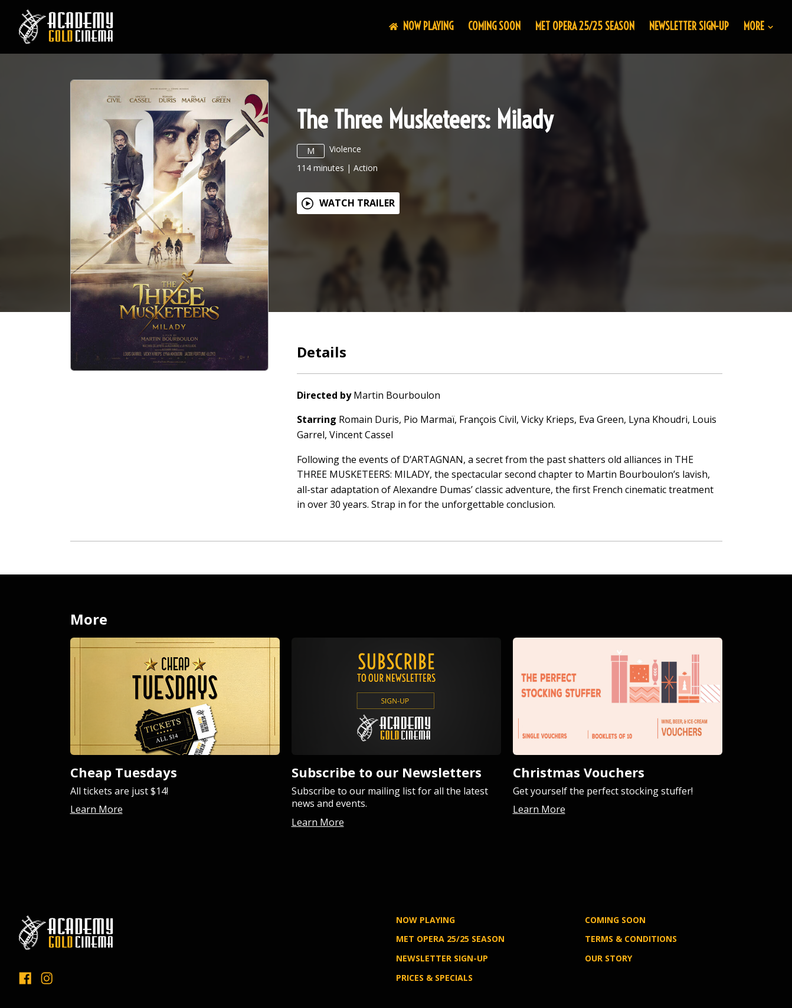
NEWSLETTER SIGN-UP (689, 26)
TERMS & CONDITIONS (631, 938)
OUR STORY (608, 958)
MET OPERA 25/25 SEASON (584, 26)
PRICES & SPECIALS (434, 977)
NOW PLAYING (421, 26)
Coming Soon (494, 26)
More (758, 27)
